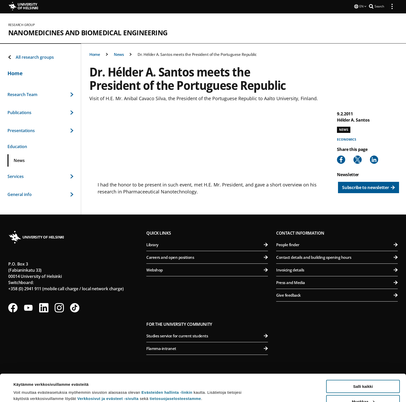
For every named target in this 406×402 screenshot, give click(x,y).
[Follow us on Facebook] (13, 307)
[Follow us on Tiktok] (74, 307)
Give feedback (337, 294)
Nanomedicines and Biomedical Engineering (87, 32)
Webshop (207, 269)
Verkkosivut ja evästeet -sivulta (108, 371)
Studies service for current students (207, 335)
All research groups (30, 56)
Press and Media (337, 282)
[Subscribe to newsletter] (368, 187)
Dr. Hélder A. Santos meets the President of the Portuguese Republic (197, 53)
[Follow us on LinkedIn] (43, 307)
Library (207, 244)
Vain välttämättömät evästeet (363, 389)
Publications (40, 112)
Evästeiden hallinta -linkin (166, 365)
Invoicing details (337, 269)
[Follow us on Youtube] (28, 307)
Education (17, 146)
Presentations (40, 130)
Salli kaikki (363, 359)
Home (94, 53)
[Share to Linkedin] (374, 159)
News (119, 53)
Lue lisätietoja (26, 385)
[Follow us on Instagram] (59, 307)
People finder (337, 244)
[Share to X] (357, 159)
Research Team (40, 94)
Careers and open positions (207, 256)
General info (40, 194)
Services (40, 176)
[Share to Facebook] (341, 159)
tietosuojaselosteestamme (175, 371)
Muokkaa (363, 374)
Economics (346, 139)
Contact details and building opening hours (337, 256)
